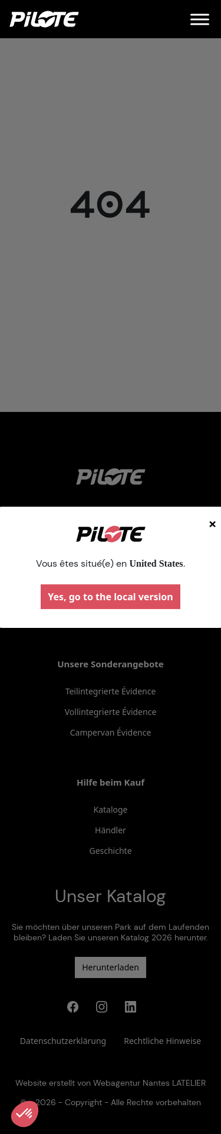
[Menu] (199, 19)
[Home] (44, 19)
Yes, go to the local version (110, 596)
